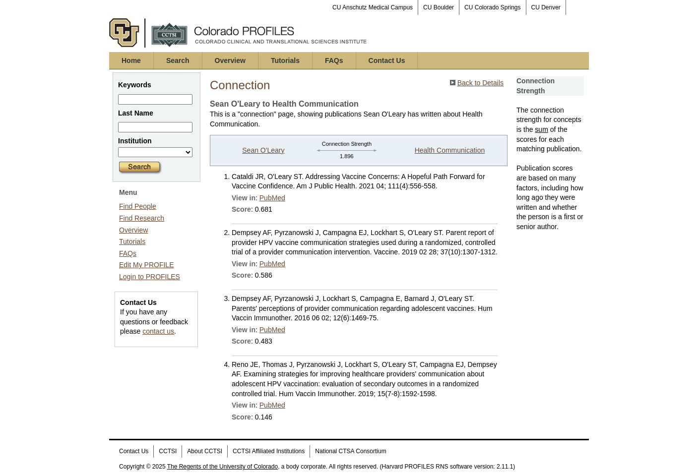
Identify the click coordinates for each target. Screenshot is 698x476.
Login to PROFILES (149, 277)
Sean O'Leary (263, 150)
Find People (137, 206)
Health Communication (450, 150)
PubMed (272, 198)
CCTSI (168, 451)
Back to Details (480, 83)
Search (178, 60)
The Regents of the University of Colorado (222, 466)
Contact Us (387, 60)
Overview (230, 60)
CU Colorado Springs (492, 7)
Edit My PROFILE (146, 265)
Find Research (141, 218)
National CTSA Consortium (350, 451)
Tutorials (285, 60)
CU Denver (546, 7)
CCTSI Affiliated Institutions (269, 451)
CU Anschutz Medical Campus (372, 7)
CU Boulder (438, 7)
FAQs (334, 60)
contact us (158, 331)
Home (131, 60)
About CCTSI (204, 451)
